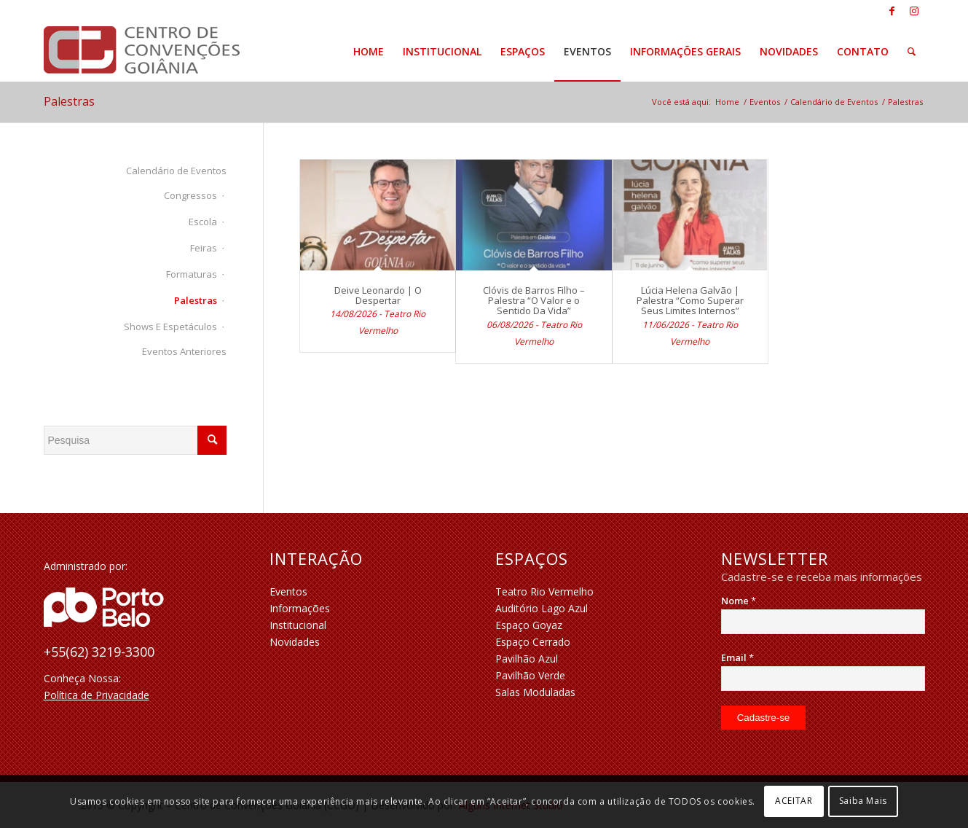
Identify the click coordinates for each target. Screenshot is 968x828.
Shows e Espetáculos (170, 326)
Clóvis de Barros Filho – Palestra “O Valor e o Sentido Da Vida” (534, 301)
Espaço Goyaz (528, 625)
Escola (203, 221)
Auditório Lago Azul (541, 608)
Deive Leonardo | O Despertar (378, 295)
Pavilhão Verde (530, 675)
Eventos (288, 591)
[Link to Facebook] (891, 11)
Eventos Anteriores (184, 351)
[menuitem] (368, 52)
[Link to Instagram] (914, 11)
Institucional (297, 625)
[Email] (823, 678)
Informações (299, 608)
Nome (738, 600)
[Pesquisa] (911, 52)
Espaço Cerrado (532, 642)
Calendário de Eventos (176, 170)
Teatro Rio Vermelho (544, 591)
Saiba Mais (863, 800)
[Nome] (823, 621)
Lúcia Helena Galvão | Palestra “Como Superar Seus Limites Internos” (690, 301)
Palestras (69, 101)
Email (737, 657)
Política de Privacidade (96, 695)
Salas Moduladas (535, 692)
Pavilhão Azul (526, 658)
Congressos (190, 195)
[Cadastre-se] (763, 718)
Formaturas (191, 274)
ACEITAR (793, 800)
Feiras (203, 247)
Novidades (294, 642)
